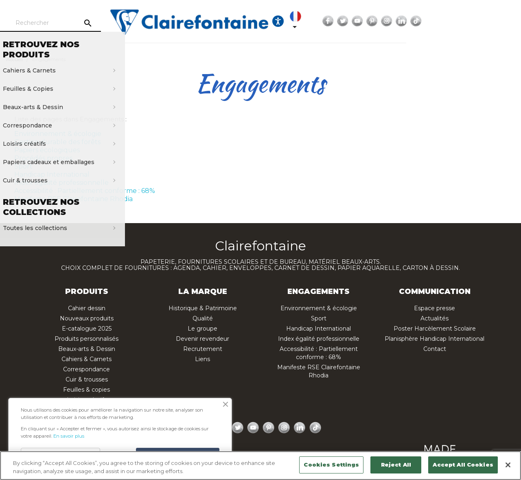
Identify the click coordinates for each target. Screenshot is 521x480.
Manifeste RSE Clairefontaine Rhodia (73, 199)
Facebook (420, 21)
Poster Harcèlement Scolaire (435, 328)
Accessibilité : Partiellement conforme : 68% (84, 191)
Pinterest (464, 21)
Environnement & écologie (57, 134)
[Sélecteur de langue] (385, 21)
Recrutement (202, 349)
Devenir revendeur (202, 338)
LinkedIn (493, 21)
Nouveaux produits (87, 318)
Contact (434, 349)
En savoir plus (68, 436)
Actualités (434, 318)
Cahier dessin (86, 308)
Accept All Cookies (463, 464)
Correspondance (86, 369)
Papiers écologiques (47, 150)
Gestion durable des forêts (57, 142)
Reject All (396, 464)
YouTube (449, 21)
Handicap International (52, 174)
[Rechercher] (87, 23)
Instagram (479, 21)
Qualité (203, 318)
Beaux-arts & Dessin (86, 349)
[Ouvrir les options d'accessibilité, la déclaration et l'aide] (361, 21)
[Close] (508, 465)
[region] (260, 465)
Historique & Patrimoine (203, 308)
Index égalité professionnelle (61, 182)
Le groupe (202, 328)
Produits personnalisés (86, 338)
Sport (23, 166)
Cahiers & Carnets (86, 359)
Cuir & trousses (87, 379)
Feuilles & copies (86, 389)
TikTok (508, 21)
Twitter (435, 21)
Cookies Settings (331, 464)
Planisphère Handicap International (434, 338)
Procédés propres (43, 158)
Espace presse (434, 308)
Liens (202, 359)
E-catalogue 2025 (87, 328)
